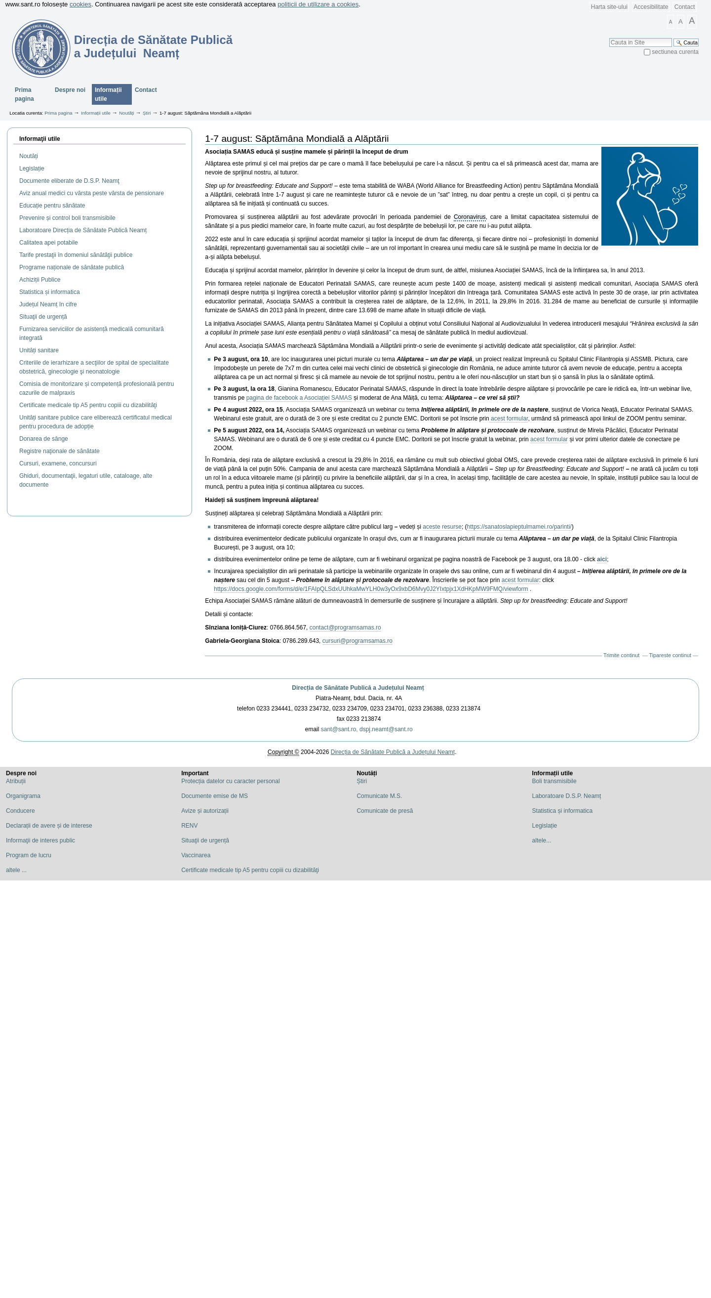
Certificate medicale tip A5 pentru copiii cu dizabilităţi (250, 870)
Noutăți (126, 113)
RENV (189, 825)
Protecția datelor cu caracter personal (230, 781)
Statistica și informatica (562, 810)
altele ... (16, 870)
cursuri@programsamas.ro (357, 640)
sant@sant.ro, (339, 729)
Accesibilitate (650, 6)
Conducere (20, 810)
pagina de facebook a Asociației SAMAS (299, 397)
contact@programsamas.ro (345, 627)
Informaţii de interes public (40, 840)
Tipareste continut (670, 655)
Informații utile (108, 94)
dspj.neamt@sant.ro (386, 729)
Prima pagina (24, 94)
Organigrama (23, 796)
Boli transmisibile (554, 781)
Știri (147, 113)
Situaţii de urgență (205, 840)
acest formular (508, 418)
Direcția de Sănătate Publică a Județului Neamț (358, 687)
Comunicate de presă (384, 810)
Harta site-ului (609, 6)
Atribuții (16, 781)
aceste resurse (442, 526)
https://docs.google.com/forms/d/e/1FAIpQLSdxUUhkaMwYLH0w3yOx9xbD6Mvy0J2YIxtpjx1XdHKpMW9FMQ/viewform (371, 589)
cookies (80, 4)
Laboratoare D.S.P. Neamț (566, 796)
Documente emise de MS (214, 796)
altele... (542, 840)
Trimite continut (621, 655)
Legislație (544, 825)
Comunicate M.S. (379, 796)
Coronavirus (470, 216)
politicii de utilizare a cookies (317, 4)
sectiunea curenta (675, 51)
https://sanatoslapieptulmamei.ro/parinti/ (519, 526)
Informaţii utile (39, 138)
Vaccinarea (195, 855)
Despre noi (70, 89)
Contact (684, 6)
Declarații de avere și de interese (49, 825)
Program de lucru (28, 855)
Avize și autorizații (205, 810)
